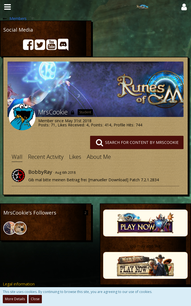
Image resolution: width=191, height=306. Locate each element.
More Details (15, 299)
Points (96, 125)
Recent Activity (45, 156)
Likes (75, 156)
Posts (43, 125)
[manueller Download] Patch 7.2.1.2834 (123, 179)
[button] (7, 6)
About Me (99, 156)
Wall (17, 156)
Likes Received (71, 125)
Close (35, 299)
